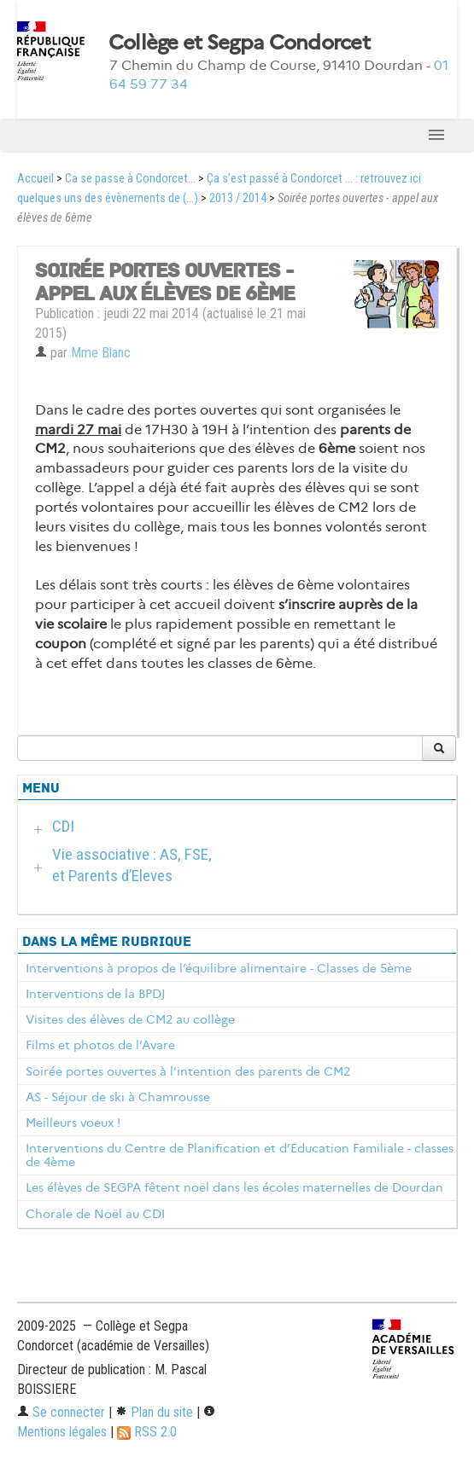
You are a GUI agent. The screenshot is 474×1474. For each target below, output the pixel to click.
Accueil (35, 178)
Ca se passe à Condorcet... (130, 178)
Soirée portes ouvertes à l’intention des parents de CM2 (188, 1071)
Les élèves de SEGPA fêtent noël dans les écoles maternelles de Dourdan (234, 1187)
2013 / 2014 (237, 198)
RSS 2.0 (147, 1432)
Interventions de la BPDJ (96, 993)
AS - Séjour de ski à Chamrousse (118, 1097)
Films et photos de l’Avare (100, 1045)
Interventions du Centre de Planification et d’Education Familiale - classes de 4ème (240, 1154)
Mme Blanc (101, 353)
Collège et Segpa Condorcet (239, 42)
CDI (63, 826)
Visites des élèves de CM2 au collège (130, 1019)
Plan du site (154, 1412)
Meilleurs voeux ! (73, 1122)
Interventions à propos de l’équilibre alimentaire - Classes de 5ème (219, 968)
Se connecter (61, 1412)
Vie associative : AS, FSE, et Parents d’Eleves (132, 864)
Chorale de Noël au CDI (95, 1214)
